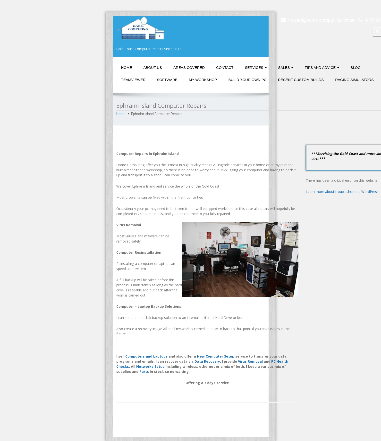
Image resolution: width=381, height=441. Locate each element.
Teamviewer (133, 80)
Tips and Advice (322, 67)
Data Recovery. (208, 361)
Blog (356, 67)
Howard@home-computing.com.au (322, 20)
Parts (144, 371)
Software (167, 80)
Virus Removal (250, 361)
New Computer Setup (215, 356)
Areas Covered (189, 67)
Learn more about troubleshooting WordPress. (342, 191)
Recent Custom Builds (301, 80)
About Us (153, 67)
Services (256, 67)
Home (126, 67)
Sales (285, 67)
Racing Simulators (354, 80)
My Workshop (203, 80)
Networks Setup (150, 366)
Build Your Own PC (247, 80)
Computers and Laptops (146, 356)
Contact (224, 67)
